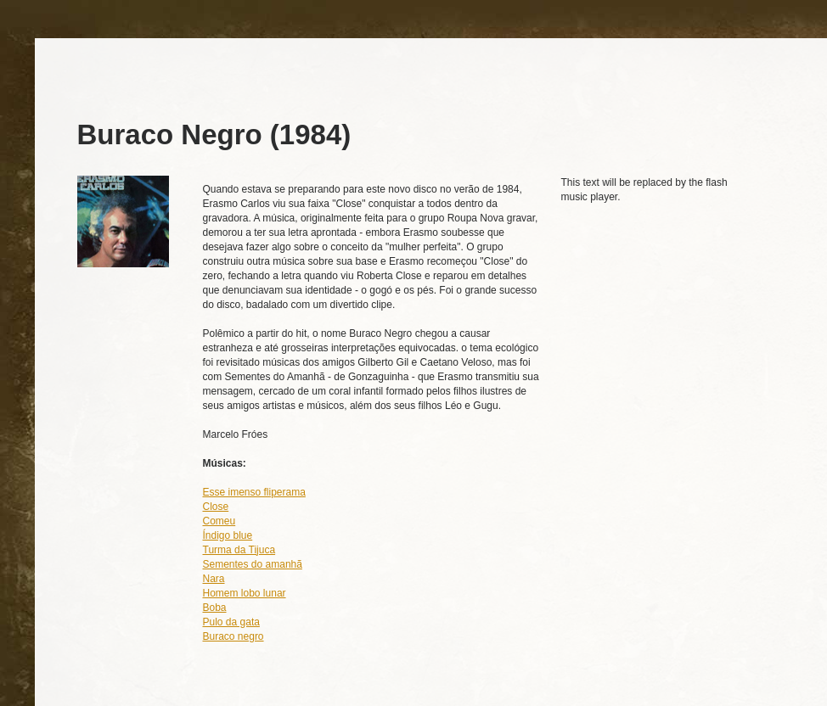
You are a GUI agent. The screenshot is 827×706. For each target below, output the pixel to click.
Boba (215, 608)
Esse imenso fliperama (254, 492)
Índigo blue (228, 535)
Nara (214, 579)
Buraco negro (233, 636)
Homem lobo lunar (244, 593)
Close (216, 507)
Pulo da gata (231, 622)
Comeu (219, 521)
